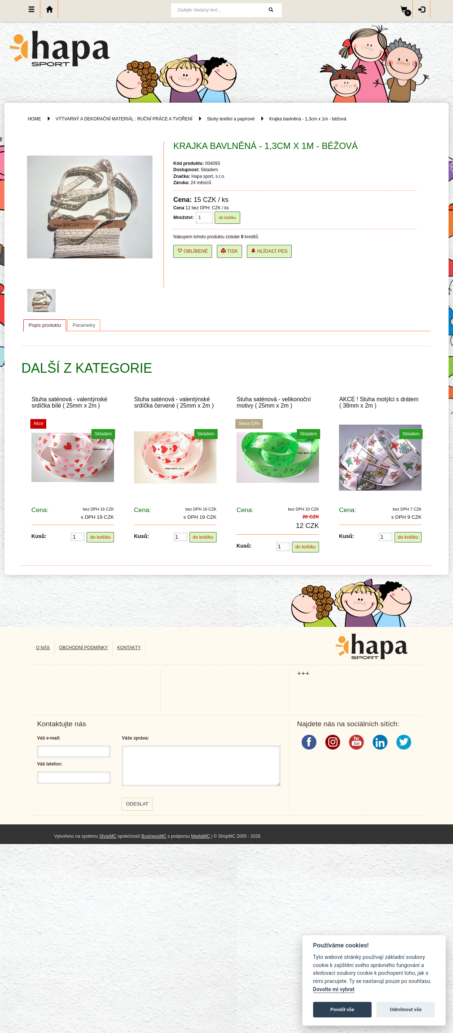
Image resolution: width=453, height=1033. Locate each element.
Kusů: (39, 536)
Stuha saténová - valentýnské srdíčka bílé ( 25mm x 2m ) (69, 402)
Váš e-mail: (48, 738)
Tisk (229, 251)
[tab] (44, 325)
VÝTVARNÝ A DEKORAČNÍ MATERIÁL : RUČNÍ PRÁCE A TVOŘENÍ (124, 119)
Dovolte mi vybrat (334, 989)
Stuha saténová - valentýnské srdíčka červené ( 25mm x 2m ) (174, 402)
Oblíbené (192, 251)
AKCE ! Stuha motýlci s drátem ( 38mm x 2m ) (379, 402)
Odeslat (137, 804)
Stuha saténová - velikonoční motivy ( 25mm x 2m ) (274, 402)
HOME (34, 119)
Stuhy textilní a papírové (231, 119)
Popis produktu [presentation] (44, 325)
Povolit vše (342, 1009)
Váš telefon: (49, 764)
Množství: (183, 217)
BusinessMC (153, 836)
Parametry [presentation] (84, 325)
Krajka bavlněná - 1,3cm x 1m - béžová (307, 119)
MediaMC (200, 836)
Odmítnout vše (406, 1009)
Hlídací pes (269, 251)
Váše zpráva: (135, 738)
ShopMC (108, 836)
